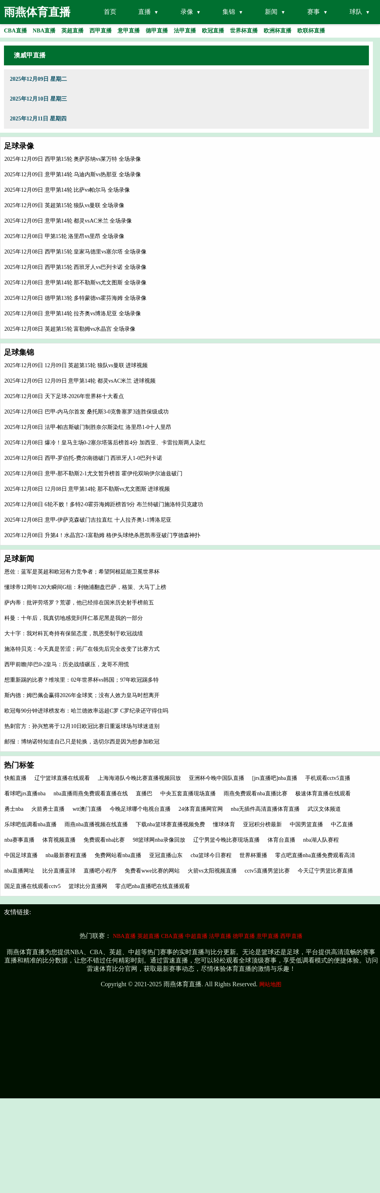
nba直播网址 (19, 871)
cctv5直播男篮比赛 (267, 871)
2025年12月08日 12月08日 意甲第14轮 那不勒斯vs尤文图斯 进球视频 (87, 489)
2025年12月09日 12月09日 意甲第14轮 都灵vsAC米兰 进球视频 (80, 381)
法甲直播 (220, 936)
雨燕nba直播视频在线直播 (96, 824)
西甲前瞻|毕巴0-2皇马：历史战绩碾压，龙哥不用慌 (66, 664)
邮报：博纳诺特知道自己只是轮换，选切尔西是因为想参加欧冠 (82, 742)
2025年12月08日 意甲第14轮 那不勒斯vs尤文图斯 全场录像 (75, 283)
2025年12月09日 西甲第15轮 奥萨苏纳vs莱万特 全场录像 (72, 159)
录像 (186, 11)
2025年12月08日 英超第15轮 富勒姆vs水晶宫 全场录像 (69, 329)
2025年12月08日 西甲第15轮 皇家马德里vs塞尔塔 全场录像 (75, 252)
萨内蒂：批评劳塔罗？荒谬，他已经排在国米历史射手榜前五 (79, 603)
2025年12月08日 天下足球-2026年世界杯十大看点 (64, 396)
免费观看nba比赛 (104, 840)
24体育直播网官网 (201, 809)
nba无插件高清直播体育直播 (265, 809)
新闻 (271, 11)
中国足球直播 (21, 855)
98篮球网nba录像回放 (159, 840)
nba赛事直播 (19, 840)
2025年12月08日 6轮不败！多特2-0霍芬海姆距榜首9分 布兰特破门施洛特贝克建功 (103, 504)
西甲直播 (291, 936)
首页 (110, 11)
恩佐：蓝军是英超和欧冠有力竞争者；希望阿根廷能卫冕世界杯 (82, 572)
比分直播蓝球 (59, 871)
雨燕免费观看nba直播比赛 (255, 794)
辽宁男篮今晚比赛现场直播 (226, 840)
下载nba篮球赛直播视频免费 (170, 824)
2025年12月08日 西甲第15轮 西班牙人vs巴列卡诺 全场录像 (75, 267)
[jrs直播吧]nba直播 (274, 778)
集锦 (228, 11)
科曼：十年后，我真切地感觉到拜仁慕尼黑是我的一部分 (73, 618)
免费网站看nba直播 (118, 855)
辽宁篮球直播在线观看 (62, 778)
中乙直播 (342, 824)
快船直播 (15, 778)
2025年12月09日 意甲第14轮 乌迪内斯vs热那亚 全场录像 (72, 174)
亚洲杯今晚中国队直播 (216, 778)
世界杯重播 (253, 855)
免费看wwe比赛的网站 (152, 871)
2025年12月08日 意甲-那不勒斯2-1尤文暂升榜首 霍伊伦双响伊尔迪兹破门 (93, 473)
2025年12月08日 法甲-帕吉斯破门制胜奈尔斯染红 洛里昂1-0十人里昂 (87, 427)
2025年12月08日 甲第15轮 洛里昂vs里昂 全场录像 (64, 236)
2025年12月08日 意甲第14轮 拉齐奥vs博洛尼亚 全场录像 (72, 313)
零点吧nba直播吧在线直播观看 (152, 886)
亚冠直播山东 (165, 855)
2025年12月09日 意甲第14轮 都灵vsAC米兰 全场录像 (68, 221)
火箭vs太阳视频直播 (212, 871)
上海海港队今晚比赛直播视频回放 (139, 778)
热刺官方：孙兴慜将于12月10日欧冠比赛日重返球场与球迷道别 (82, 726)
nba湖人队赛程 (321, 840)
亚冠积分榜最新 (262, 824)
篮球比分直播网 (87, 886)
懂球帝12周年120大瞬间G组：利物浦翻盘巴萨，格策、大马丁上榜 (85, 587)
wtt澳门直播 (87, 809)
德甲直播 (244, 936)
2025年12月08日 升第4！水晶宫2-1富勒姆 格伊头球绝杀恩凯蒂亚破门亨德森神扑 (102, 535)
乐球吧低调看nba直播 (30, 824)
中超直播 (196, 936)
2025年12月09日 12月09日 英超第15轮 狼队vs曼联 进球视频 (76, 365)
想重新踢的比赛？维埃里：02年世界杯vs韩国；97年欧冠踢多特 (81, 680)
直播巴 (144, 794)
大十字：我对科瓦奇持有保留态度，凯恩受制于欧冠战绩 (73, 634)
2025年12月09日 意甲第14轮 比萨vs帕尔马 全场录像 (67, 190)
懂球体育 (224, 824)
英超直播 (148, 936)
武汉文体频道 (324, 809)
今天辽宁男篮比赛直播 (325, 871)
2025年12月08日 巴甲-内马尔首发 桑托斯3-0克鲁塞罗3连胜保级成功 (86, 412)
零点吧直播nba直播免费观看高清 (315, 855)
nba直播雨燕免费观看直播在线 (90, 794)
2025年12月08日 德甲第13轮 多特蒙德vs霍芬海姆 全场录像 (75, 298)
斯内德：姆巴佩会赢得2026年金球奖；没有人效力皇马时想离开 (82, 695)
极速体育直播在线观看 (323, 794)
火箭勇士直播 (48, 809)
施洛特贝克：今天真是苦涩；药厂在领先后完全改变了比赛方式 (82, 649)
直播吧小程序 (100, 871)
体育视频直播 (59, 840)
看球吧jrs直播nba (25, 794)
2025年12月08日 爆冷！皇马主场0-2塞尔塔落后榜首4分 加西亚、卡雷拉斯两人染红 (105, 443)
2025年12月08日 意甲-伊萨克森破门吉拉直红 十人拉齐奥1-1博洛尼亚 (87, 520)
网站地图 (270, 984)
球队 (356, 11)
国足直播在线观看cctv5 (32, 886)
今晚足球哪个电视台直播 (140, 809)
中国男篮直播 (306, 824)
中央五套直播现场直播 (188, 794)
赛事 (313, 11)
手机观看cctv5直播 (327, 778)
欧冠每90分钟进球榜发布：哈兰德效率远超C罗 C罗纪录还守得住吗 (86, 711)
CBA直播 (172, 936)
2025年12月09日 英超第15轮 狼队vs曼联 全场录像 (64, 205)
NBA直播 (124, 936)
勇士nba (13, 809)
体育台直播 (281, 840)
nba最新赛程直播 (66, 855)
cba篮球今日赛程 (210, 855)
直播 (144, 11)
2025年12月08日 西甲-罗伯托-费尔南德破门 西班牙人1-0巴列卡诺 (83, 458)
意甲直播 (267, 936)
